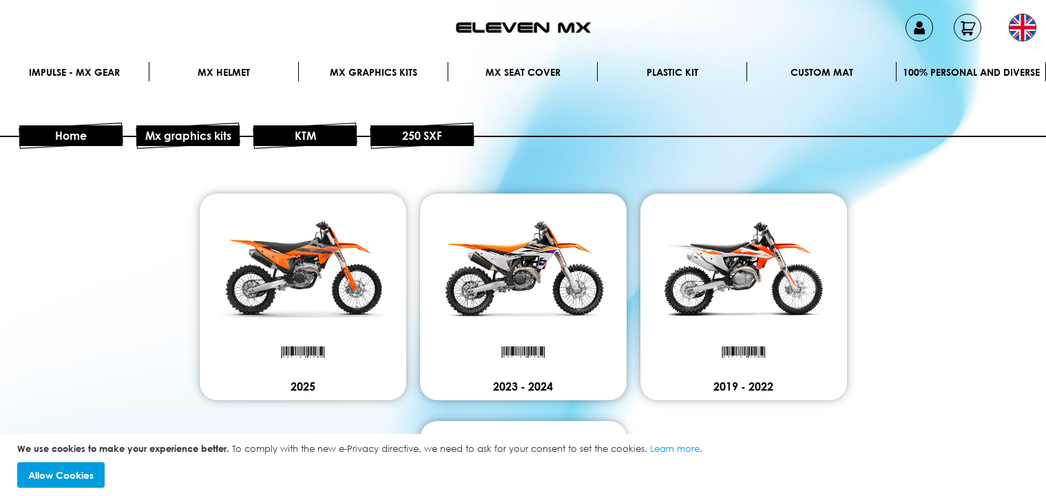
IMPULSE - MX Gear (74, 72)
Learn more (675, 448)
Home (71, 136)
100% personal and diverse (971, 72)
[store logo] (523, 27)
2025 (303, 386)
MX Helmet (224, 72)
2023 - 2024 (523, 386)
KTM (305, 136)
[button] (1022, 27)
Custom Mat (822, 72)
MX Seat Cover (523, 72)
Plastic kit (672, 72)
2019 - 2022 (743, 386)
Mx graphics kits (373, 72)
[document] (524, 465)
